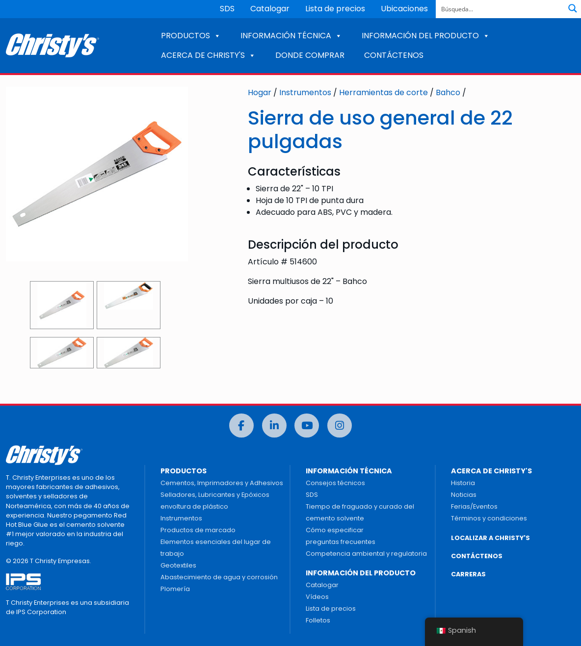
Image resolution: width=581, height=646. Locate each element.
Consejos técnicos (335, 483)
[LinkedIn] (274, 425)
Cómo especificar (335, 530)
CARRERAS (468, 574)
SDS (227, 8)
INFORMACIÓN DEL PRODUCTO (426, 35)
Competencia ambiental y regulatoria (366, 553)
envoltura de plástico (194, 506)
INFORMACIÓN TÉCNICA (291, 35)
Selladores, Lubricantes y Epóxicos (214, 495)
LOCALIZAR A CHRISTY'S (490, 538)
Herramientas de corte (383, 92)
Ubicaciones (404, 8)
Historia (463, 483)
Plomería (175, 589)
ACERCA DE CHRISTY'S (208, 55)
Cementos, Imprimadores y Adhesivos (221, 483)
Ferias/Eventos (474, 506)
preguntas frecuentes (340, 542)
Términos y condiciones (489, 518)
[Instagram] (339, 425)
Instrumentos (305, 92)
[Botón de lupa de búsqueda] (572, 8)
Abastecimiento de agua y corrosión (219, 577)
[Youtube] (306, 425)
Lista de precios (335, 8)
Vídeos (317, 597)
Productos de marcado (198, 530)
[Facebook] (241, 425)
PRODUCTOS (191, 35)
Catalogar (270, 8)
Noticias (463, 495)
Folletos (318, 620)
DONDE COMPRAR (309, 55)
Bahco (448, 92)
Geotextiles (178, 565)
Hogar (259, 92)
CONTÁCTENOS (393, 55)
